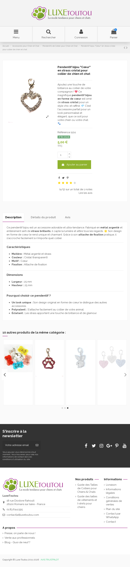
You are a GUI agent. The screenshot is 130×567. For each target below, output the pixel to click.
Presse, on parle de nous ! (20, 533)
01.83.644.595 (15, 509)
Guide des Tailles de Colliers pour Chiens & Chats (87, 488)
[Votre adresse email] (18, 445)
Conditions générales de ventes (114, 501)
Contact (111, 521)
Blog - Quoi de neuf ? (17, 542)
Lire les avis (85, 192)
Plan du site (113, 509)
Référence (64, 132)
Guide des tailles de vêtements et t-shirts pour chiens (87, 502)
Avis (67, 217)
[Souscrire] (37, 445)
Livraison (111, 484)
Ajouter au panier (74, 164)
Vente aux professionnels (20, 537)
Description (13, 217)
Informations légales (113, 491)
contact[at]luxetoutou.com (23, 514)
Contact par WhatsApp (113, 515)
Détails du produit (43, 217)
